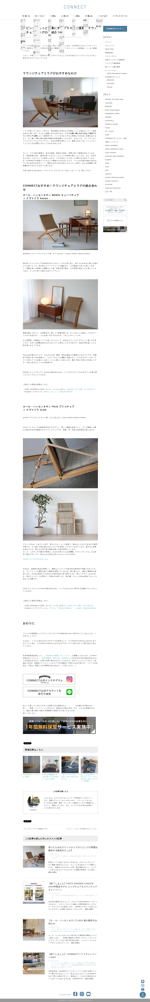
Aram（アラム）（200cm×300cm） (58, 608)
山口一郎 (108, 191)
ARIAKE (108, 117)
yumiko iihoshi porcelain (114, 177)
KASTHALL (109, 120)
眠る (78, 16)
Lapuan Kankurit (111, 181)
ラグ (55, 37)
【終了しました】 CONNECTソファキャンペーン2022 (72, 955)
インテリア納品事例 (112, 63)
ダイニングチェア (62, 929)
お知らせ (65, 856)
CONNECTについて (112, 77)
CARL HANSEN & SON (66, 37)
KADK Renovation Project (117, 73)
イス (44, 37)
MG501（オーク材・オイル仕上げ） (82, 389)
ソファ (39, 37)
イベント (108, 42)
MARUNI (108, 106)
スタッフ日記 (85, 929)
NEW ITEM (89, 895)
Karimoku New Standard (114, 156)
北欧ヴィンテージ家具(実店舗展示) (72, 965)
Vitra (107, 167)
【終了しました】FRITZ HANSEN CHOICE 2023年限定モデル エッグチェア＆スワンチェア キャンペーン (72, 886)
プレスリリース (121, 16)
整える (90, 16)
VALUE (109, 87)
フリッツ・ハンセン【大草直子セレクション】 (81, 829)
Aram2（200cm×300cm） (87, 608)
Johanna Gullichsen (113, 188)
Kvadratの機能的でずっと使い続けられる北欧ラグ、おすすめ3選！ (50, 777)
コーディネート (111, 56)
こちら (87, 48)
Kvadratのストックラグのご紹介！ (31, 776)
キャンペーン (91, 856)
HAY (107, 170)
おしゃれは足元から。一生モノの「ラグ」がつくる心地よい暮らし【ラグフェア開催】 (89, 778)
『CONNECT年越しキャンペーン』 (58, 655)
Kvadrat (78, 37)
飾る (54, 16)
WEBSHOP (142, 995)
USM (107, 135)
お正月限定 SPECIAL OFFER (55, 658)
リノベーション (111, 70)
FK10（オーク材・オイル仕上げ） (81, 605)
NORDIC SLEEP (111, 124)
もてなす (103, 16)
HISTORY (110, 83)
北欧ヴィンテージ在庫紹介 (115, 60)
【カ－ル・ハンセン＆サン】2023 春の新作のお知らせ (72, 922)
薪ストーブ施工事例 (112, 67)
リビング (50, 37)
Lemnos (108, 174)
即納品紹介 (109, 52)
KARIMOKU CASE (112, 113)
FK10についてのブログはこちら (35, 559)
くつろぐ (41, 16)
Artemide (108, 103)
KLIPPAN (108, 184)
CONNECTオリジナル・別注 (116, 138)
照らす (66, 16)
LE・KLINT (109, 131)
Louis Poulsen (110, 152)
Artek (107, 163)
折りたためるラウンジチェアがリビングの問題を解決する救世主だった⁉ (73, 849)
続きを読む (52, 872)
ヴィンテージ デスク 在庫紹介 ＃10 (35, 829)
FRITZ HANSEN (68, 895)
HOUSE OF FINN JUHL (114, 99)
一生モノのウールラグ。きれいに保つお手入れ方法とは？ (69, 777)
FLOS (107, 128)
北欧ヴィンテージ (70, 963)
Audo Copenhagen (112, 110)
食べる (27, 16)
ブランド (89, 931)
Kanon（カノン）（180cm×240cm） (59, 392)
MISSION (110, 80)
